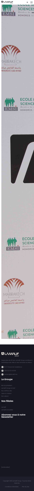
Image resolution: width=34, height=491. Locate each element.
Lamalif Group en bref (8, 388)
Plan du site (25, 487)
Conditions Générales (12, 487)
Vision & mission (6, 393)
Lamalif (3, 407)
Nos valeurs (5, 396)
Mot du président (6, 385)
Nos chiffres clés (6, 391)
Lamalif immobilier (7, 410)
